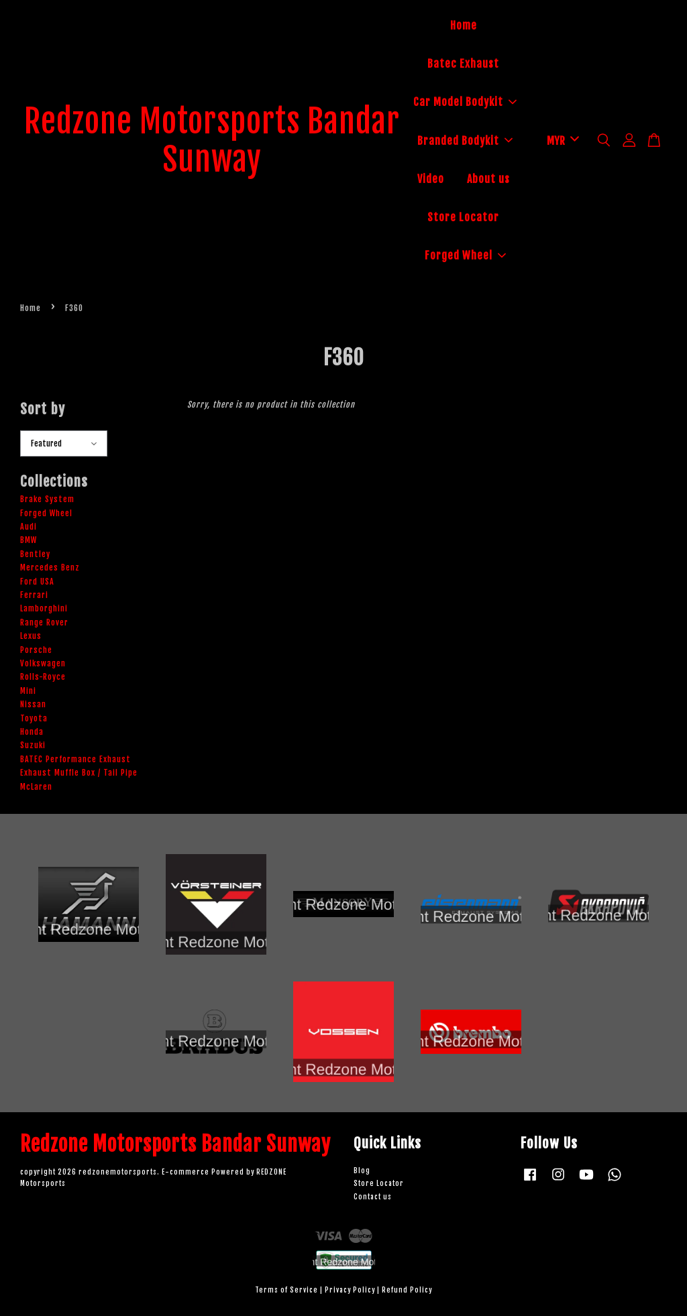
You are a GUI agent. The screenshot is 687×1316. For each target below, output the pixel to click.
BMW (28, 540)
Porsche (36, 650)
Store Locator (463, 217)
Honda (32, 732)
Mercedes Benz (50, 567)
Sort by (42, 409)
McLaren (36, 787)
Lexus (31, 636)
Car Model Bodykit (465, 102)
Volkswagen (43, 663)
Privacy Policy (350, 1290)
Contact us (373, 1197)
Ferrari (34, 595)
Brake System (47, 499)
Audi (28, 527)
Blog (362, 1171)
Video (430, 179)
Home (463, 25)
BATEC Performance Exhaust (75, 759)
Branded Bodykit (465, 140)
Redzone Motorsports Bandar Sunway (212, 141)
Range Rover (44, 622)
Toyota (34, 718)
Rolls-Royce (43, 677)
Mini (28, 691)
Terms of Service (286, 1290)
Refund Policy (407, 1290)
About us (488, 179)
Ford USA (37, 582)
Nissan (33, 704)
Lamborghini (44, 608)
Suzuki (33, 745)
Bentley (35, 554)
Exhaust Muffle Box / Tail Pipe (79, 773)
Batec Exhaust (463, 63)
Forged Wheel (465, 255)
